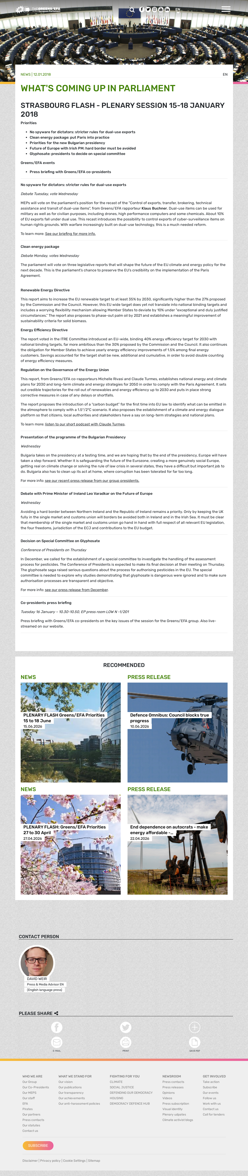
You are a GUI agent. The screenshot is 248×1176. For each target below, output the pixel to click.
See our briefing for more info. (70, 234)
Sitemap (94, 1161)
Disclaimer (30, 1161)
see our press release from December (76, 590)
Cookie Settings (74, 1161)
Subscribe (38, 1145)
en (225, 74)
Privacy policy (50, 1161)
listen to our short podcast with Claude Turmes (85, 424)
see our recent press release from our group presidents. (92, 480)
